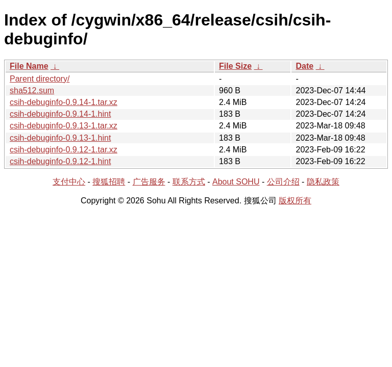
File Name (29, 66)
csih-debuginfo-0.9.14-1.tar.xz (63, 102)
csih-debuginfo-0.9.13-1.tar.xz (63, 125)
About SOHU (235, 181)
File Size (235, 66)
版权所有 (295, 200)
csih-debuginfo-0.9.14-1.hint (60, 114)
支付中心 (69, 181)
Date (304, 66)
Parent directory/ (39, 78)
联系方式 (189, 181)
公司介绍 (283, 181)
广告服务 (149, 181)
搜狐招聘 (108, 181)
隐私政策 (323, 181)
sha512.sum (32, 90)
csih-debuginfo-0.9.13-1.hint (60, 138)
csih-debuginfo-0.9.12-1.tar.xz (63, 149)
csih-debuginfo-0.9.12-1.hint (60, 161)
